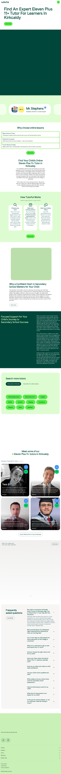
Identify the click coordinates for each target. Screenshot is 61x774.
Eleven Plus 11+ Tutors (12, 461)
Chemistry (42, 402)
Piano (20, 407)
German (20, 402)
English (43, 397)
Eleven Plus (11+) (30, 397)
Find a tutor (8, 23)
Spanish (30, 407)
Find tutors (3, 461)
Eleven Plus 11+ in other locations (30, 384)
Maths (10, 402)
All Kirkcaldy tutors (13, 397)
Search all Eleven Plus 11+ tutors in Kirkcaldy (30, 534)
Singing (30, 402)
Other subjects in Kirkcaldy (13, 384)
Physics (10, 407)
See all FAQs (10, 618)
